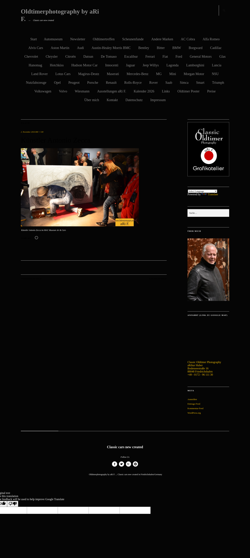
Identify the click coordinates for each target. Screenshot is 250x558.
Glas (222, 56)
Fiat (165, 56)
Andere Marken (162, 39)
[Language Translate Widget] (202, 191)
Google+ (128, 466)
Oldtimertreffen (104, 39)
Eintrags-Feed (194, 404)
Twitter (121, 466)
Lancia (216, 65)
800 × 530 (39, 132)
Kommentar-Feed (195, 408)
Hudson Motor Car (84, 65)
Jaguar (130, 65)
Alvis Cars (35, 48)
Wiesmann (82, 91)
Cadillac (216, 48)
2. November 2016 (28, 132)
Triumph (218, 82)
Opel (57, 82)
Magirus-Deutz (88, 74)
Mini (172, 74)
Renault (111, 82)
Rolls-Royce (133, 82)
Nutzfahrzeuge (36, 82)
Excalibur (131, 56)
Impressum (158, 100)
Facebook (114, 466)
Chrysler (52, 56)
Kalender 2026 (144, 91)
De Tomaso (109, 56)
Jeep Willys (151, 65)
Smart (200, 82)
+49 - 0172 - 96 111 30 (200, 374)
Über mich (91, 100)
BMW (176, 48)
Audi (80, 48)
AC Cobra (188, 39)
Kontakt (112, 100)
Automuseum (53, 39)
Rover (153, 82)
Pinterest (135, 466)
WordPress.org (194, 413)
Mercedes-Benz (137, 74)
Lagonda (172, 65)
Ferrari (150, 56)
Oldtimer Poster (188, 91)
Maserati (113, 74)
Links (166, 91)
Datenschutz (134, 100)
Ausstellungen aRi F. (111, 91)
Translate (209, 194)
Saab (168, 82)
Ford (179, 56)
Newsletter (77, 39)
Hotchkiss (57, 65)
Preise (211, 91)
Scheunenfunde (133, 39)
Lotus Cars (62, 74)
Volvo (63, 91)
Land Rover (39, 74)
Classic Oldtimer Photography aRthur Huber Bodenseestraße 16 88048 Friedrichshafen (204, 367)
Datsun (88, 56)
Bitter (161, 48)
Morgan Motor (194, 74)
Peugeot (74, 82)
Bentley (143, 48)
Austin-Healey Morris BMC (111, 48)
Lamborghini (195, 65)
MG (159, 74)
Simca (184, 82)
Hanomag (35, 65)
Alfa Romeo (211, 39)
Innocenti (111, 65)
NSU (215, 74)
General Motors (201, 56)
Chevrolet (31, 56)
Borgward (196, 48)
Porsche (92, 82)
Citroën (70, 56)
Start (33, 39)
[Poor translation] (12, 504)
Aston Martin (60, 48)
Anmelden (192, 399)
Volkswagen (42, 91)
